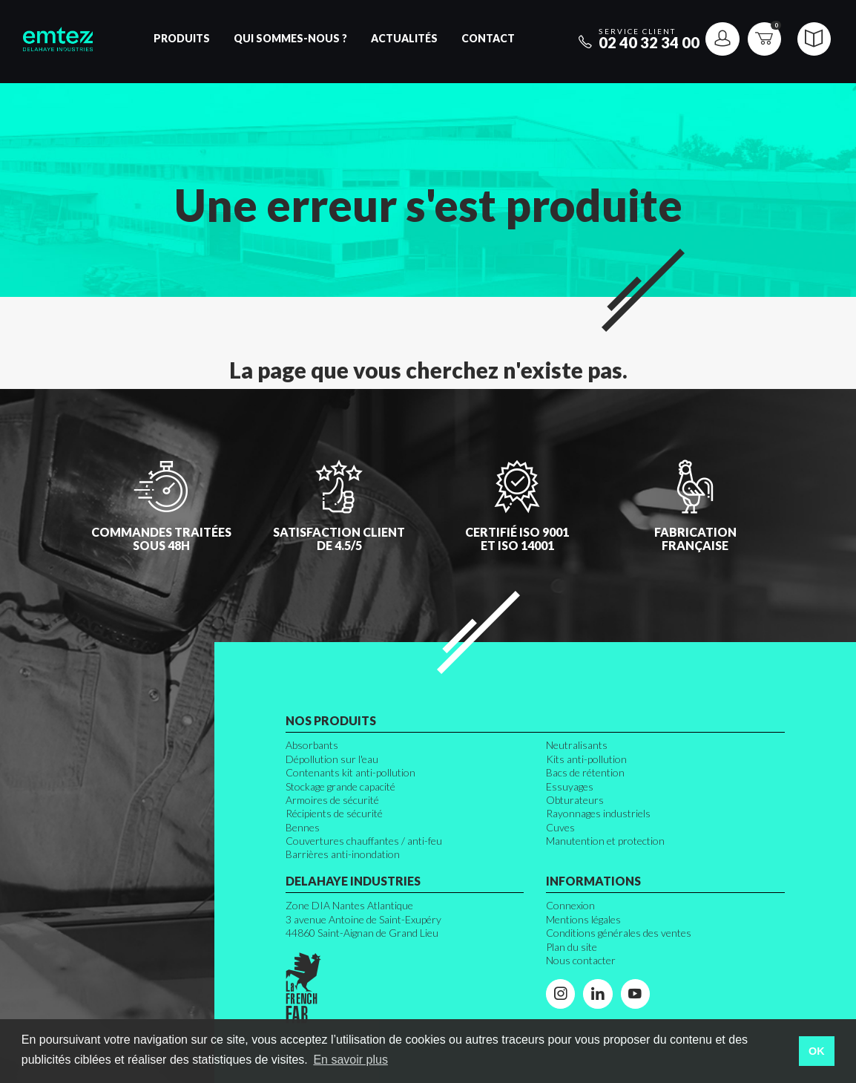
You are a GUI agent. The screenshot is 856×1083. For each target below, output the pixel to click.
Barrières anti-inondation (343, 854)
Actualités (404, 38)
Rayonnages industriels (598, 813)
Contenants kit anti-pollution (350, 772)
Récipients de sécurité (334, 813)
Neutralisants (577, 745)
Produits (182, 38)
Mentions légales (583, 919)
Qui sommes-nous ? (290, 38)
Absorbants (312, 745)
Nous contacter (581, 960)
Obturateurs (575, 800)
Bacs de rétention (585, 772)
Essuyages (569, 786)
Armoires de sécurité (332, 800)
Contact (488, 38)
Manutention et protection (605, 840)
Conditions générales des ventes (618, 932)
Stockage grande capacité (340, 786)
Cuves (560, 827)
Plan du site (571, 946)
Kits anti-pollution (586, 759)
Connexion (570, 905)
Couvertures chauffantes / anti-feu (364, 840)
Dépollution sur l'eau (332, 759)
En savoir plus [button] (350, 1059)
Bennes (303, 827)
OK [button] (817, 1051)
